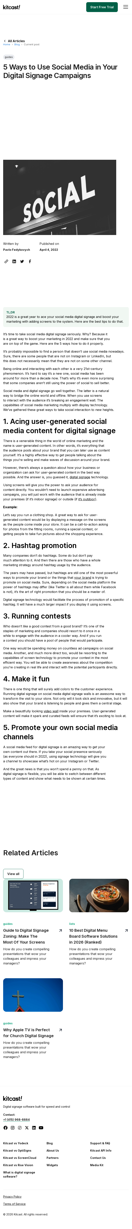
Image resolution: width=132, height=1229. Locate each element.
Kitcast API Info (100, 1150)
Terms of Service (14, 1204)
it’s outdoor (86, 499)
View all (13, 874)
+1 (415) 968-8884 (16, 1119)
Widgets (52, 1165)
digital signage (80, 477)
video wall (51, 711)
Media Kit (96, 1165)
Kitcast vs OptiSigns (17, 1150)
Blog (17, 44)
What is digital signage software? (19, 1174)
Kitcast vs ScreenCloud (19, 1157)
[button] (125, 7)
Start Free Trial (102, 7)
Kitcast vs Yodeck (15, 1143)
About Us (53, 1150)
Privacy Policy (12, 1196)
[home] (12, 7)
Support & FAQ (100, 1143)
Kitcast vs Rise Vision (18, 1165)
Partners (53, 1157)
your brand (82, 578)
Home (6, 44)
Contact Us (98, 1157)
